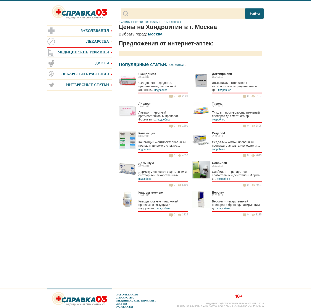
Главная (124, 22)
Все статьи (177, 65)
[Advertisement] (79, 160)
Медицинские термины (136, 300)
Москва (155, 34)
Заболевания (127, 294)
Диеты (121, 303)
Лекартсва (137, 22)
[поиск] (186, 13)
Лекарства (125, 297)
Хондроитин (152, 22)
